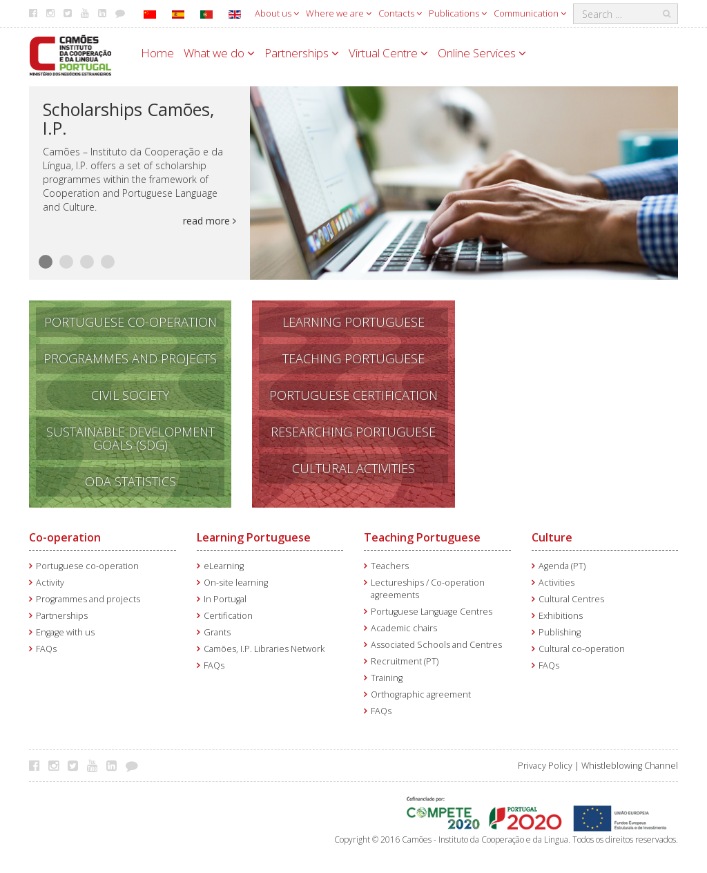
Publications (458, 13)
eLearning (224, 566)
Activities (556, 582)
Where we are (338, 13)
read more (209, 220)
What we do (219, 53)
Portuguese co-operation (87, 566)
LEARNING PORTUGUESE (353, 322)
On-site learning (236, 582)
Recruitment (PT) (404, 661)
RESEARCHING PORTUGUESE (353, 431)
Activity (50, 582)
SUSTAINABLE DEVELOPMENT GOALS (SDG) (130, 438)
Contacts (400, 13)
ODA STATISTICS (130, 481)
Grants (217, 632)
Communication (530, 13)
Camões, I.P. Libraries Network (264, 649)
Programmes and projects (88, 599)
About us (277, 13)
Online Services (482, 53)
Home (157, 53)
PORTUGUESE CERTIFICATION (353, 395)
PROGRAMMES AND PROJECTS (130, 358)
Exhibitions (561, 616)
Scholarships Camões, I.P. (128, 118)
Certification (228, 616)
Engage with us (65, 632)
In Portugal (225, 599)
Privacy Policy (545, 765)
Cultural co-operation (582, 649)
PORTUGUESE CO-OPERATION (130, 322)
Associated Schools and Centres (436, 645)
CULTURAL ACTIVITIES (353, 468)
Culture (552, 537)
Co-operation (65, 537)
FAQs (46, 649)
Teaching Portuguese (422, 537)
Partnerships (301, 53)
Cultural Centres (571, 599)
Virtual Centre (388, 53)
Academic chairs (404, 628)
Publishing (560, 632)
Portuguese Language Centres (431, 611)
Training (387, 678)
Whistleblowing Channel (629, 765)
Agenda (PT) (562, 566)
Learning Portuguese (254, 537)
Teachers (390, 566)
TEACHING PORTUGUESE (353, 358)
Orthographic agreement (421, 694)
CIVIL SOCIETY (130, 395)
